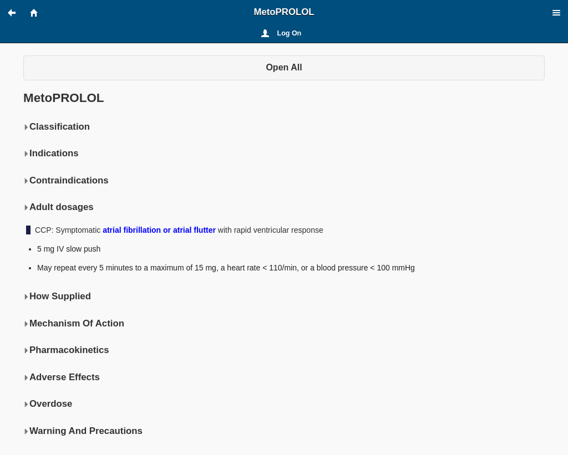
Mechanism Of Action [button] (73, 324)
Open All (284, 67)
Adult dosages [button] (58, 207)
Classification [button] (56, 127)
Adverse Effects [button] (61, 377)
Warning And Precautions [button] (83, 431)
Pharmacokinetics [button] (66, 350)
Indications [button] (51, 154)
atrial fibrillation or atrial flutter (159, 230)
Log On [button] (289, 33)
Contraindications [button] (66, 181)
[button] (17, 12)
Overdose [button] (47, 404)
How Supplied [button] (57, 296)
